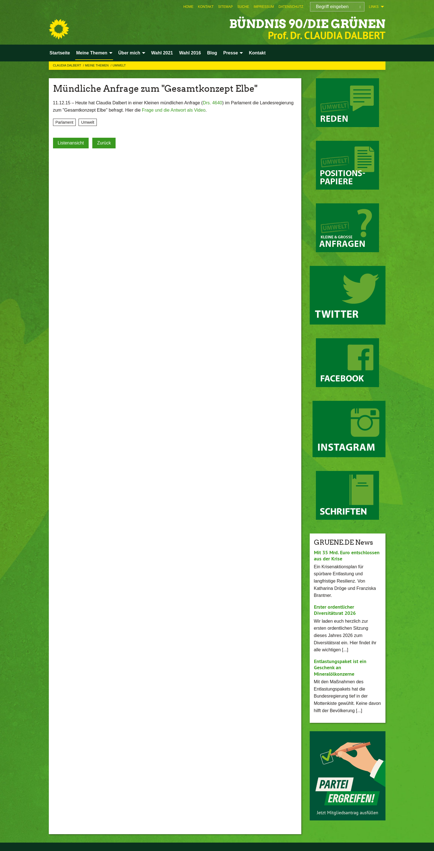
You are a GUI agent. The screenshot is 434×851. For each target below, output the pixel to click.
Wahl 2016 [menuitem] (190, 52)
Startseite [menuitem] (60, 52)
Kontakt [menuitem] (257, 52)
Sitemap (225, 7)
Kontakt (205, 7)
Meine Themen (97, 65)
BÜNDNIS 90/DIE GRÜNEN (303, 23)
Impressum (264, 7)
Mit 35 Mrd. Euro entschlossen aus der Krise (347, 555)
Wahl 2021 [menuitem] (162, 52)
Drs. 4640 (212, 102)
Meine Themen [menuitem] (91, 52)
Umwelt (119, 65)
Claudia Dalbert (67, 65)
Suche (243, 7)
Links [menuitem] (374, 7)
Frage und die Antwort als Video (174, 110)
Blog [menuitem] (212, 52)
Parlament (65, 122)
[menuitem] (188, 6)
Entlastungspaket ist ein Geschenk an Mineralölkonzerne (340, 667)
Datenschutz (291, 7)
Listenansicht (71, 143)
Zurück (104, 143)
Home (188, 7)
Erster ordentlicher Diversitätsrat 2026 (335, 610)
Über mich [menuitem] (129, 52)
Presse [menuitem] (230, 52)
